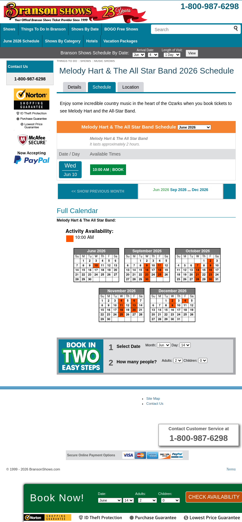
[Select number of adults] (177, 360)
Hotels (92, 41)
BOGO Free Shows (121, 29)
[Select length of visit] (172, 54)
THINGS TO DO (67, 61)
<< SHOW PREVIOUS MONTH (98, 191)
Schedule (102, 87)
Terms (231, 469)
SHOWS (85, 61)
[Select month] (138, 54)
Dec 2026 (200, 190)
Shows (9, 29)
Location (130, 87)
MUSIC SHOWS (104, 61)
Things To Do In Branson (43, 29)
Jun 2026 (161, 190)
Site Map (153, 398)
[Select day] (153, 54)
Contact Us (154, 403)
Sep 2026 (178, 190)
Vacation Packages (120, 41)
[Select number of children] (202, 360)
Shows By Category (63, 41)
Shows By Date (85, 29)
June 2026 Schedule (21, 41)
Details (74, 87)
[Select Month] (163, 345)
